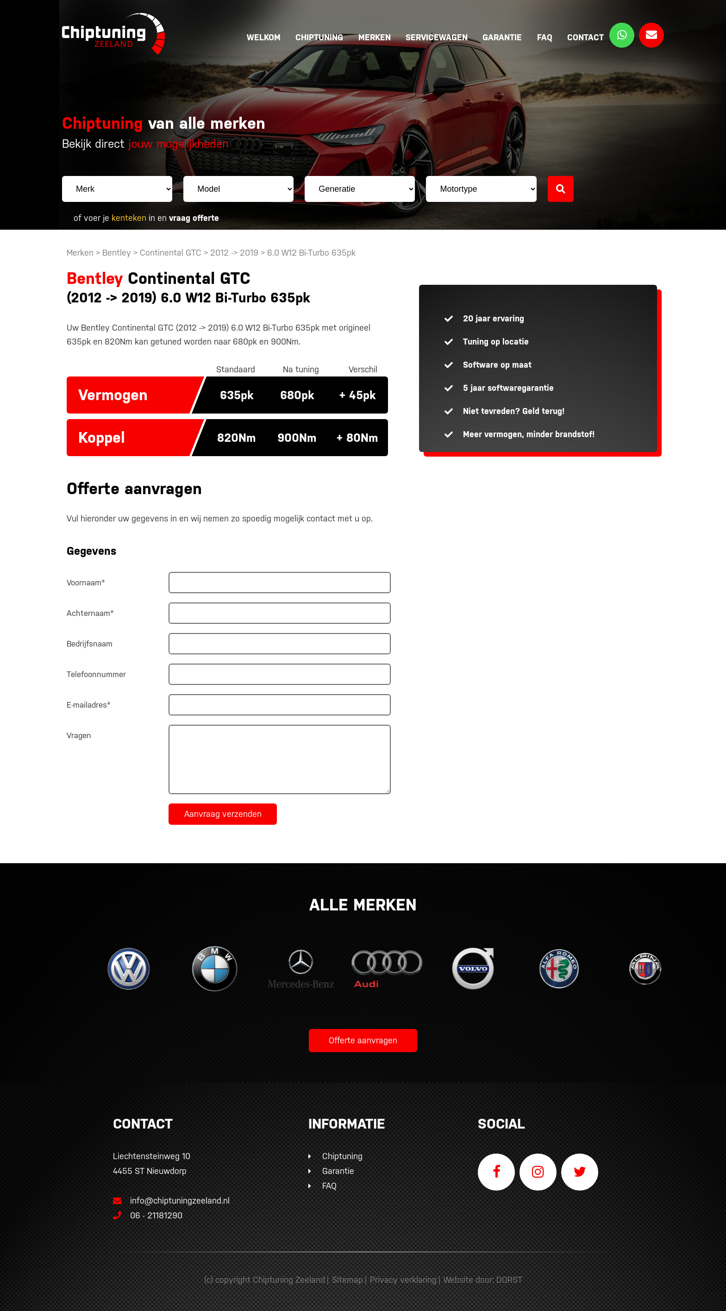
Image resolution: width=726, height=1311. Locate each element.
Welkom (264, 37)
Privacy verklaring (403, 1280)
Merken (374, 37)
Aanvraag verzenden (223, 814)
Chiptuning (319, 37)
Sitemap (347, 1280)
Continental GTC (170, 252)
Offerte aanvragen (363, 1040)
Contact (585, 37)
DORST (509, 1280)
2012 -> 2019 (235, 252)
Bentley (116, 252)
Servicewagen (437, 37)
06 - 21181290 (147, 1215)
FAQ (544, 37)
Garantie (502, 37)
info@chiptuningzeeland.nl (171, 1200)
